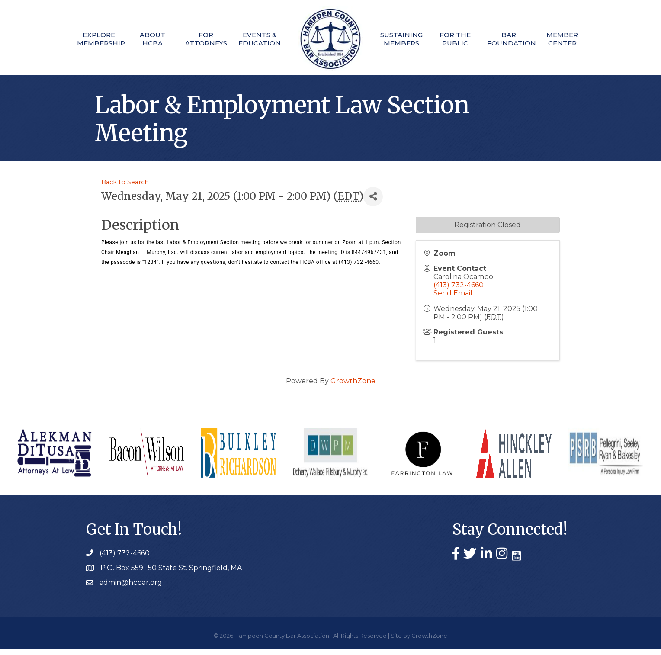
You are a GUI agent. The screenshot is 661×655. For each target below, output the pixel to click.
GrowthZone (352, 387)
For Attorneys (203, 39)
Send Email (452, 299)
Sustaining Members (403, 39)
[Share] (373, 203)
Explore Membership (92, 39)
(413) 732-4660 (458, 291)
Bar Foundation (513, 39)
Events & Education (258, 39)
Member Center (568, 39)
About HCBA (147, 39)
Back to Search (125, 189)
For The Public (458, 39)
